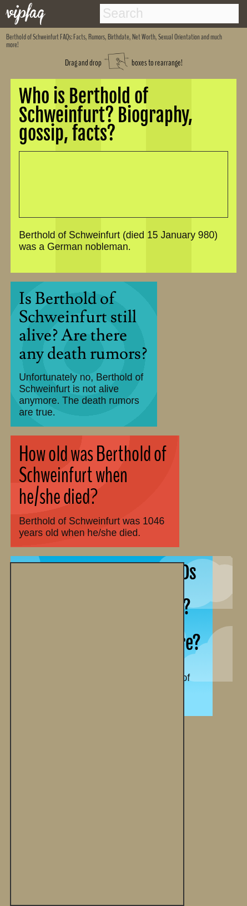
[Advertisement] (97, 732)
